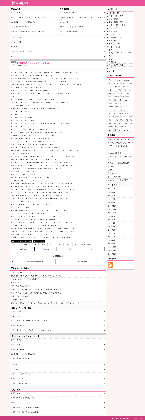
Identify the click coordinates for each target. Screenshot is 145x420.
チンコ (44, 244)
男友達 (110, 103)
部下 (114, 100)
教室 (109, 93)
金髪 (130, 83)
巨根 (109, 120)
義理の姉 (116, 97)
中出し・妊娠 (40, 241)
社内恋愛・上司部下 (117, 37)
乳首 (131, 120)
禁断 (109, 130)
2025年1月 (112, 244)
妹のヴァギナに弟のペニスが (20, 374)
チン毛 (130, 117)
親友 (116, 103)
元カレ (128, 97)
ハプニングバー (118, 93)
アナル (16, 244)
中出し (69, 244)
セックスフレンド (116, 34)
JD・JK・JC (114, 13)
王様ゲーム (116, 130)
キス (109, 110)
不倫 (109, 100)
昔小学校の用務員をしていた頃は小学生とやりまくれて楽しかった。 (81, 18)
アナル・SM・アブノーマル (23, 241)
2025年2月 (112, 240)
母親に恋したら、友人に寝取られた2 (23, 51)
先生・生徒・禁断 (116, 16)
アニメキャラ (127, 130)
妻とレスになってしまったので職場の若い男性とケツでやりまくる (36, 293)
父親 (109, 97)
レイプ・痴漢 (114, 47)
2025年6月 (112, 227)
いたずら (111, 107)
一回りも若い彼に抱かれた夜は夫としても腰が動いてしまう (31, 330)
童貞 (114, 123)
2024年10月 (112, 254)
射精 (117, 107)
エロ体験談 (126, 418)
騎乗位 (110, 127)
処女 (119, 123)
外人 (110, 68)
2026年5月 (112, 189)
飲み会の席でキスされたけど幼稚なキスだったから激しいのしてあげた (37, 289)
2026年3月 (112, 196)
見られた (124, 83)
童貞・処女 (113, 41)
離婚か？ (111, 166)
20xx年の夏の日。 (18, 300)
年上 (119, 100)
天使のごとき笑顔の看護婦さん (70, 31)
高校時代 (111, 117)
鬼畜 (116, 127)
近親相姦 (112, 62)
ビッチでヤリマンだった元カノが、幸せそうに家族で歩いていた (32, 17)
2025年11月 (112, 209)
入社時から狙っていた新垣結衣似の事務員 (25, 407)
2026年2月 (112, 199)
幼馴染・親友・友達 (117, 25)
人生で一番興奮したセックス (69, 12)
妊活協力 (14, 402)
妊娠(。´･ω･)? (15, 12)
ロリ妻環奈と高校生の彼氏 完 (33, 261)
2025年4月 (112, 233)
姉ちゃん (14, 56)
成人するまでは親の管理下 (21, 286)
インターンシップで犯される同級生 (71, 27)
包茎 (131, 123)
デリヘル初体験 (16, 37)
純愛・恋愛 (113, 19)
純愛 (121, 127)
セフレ (125, 100)
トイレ (127, 93)
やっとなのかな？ (17, 369)
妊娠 (83, 244)
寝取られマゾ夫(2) (17, 378)
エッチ (24, 244)
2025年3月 (112, 237)
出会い (127, 127)
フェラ (61, 244)
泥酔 (110, 56)
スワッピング (125, 107)
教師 (90, 244)
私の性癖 (14, 47)
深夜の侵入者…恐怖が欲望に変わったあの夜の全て (28, 31)
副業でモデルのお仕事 (19, 296)
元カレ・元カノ (115, 28)
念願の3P (14, 364)
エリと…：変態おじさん (19, 383)
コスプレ (127, 80)
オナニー (112, 50)
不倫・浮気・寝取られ (118, 22)
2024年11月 (112, 250)
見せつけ (116, 83)
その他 (111, 71)
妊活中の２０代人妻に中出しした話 (23, 398)
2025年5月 (112, 230)
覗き (109, 83)
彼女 (122, 97)
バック (52, 244)
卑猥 (76, 244)
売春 (126, 113)
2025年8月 (112, 220)
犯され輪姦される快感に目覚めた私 (23, 22)
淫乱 (120, 90)
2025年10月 (112, 213)
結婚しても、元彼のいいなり (20, 325)
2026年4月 (112, 192)
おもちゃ (116, 110)
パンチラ (119, 80)
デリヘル (120, 113)
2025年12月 (112, 206)
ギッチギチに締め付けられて (20, 27)
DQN (115, 90)
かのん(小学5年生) (114, 177)
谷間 (126, 120)
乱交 (110, 59)
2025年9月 (112, 216)
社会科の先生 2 (83, 261)
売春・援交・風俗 (116, 65)
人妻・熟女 (113, 31)
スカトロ (125, 87)
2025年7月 (112, 223)
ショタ (110, 87)
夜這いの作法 (113, 173)
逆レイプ (111, 80)
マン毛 (115, 120)
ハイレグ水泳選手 (17, 42)
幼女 (109, 90)
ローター (124, 110)
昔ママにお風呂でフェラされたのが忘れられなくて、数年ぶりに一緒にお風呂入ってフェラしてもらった (50, 303)
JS (131, 87)
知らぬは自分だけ (65, 22)
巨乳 (121, 120)
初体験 (125, 123)
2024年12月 (112, 247)
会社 (125, 90)
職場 (130, 90)
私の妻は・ (15, 283)
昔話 (117, 117)
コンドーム (34, 244)
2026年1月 (112, 203)
